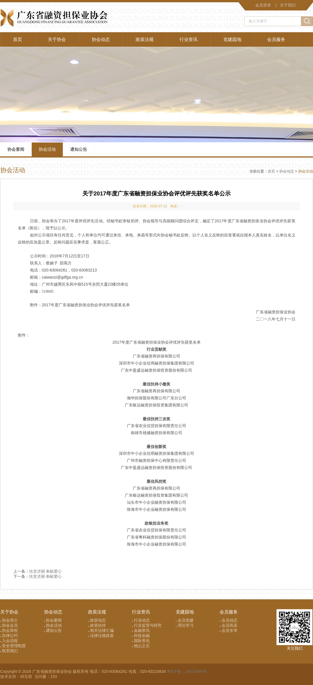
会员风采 (228, 625)
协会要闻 (15, 149)
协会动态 (101, 39)
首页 (17, 39)
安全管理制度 (13, 645)
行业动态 (141, 620)
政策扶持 (97, 625)
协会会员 (9, 625)
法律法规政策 (101, 635)
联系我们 (9, 651)
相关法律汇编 (101, 630)
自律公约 (9, 635)
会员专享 (228, 630)
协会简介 (9, 620)
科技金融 (141, 635)
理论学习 (185, 625)
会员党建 (185, 620)
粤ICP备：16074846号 (187, 671)
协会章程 (9, 630)
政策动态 (97, 620)
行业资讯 (188, 39)
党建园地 (232, 39)
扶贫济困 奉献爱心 (45, 571)
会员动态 (228, 620)
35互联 (26, 676)
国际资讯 (141, 640)
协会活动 (47, 149)
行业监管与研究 (147, 625)
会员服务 (276, 39)
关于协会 (57, 39)
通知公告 (78, 149)
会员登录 (263, 5)
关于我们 (288, 5)
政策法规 (145, 39)
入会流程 (9, 640)
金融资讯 (141, 630)
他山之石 (141, 645)
